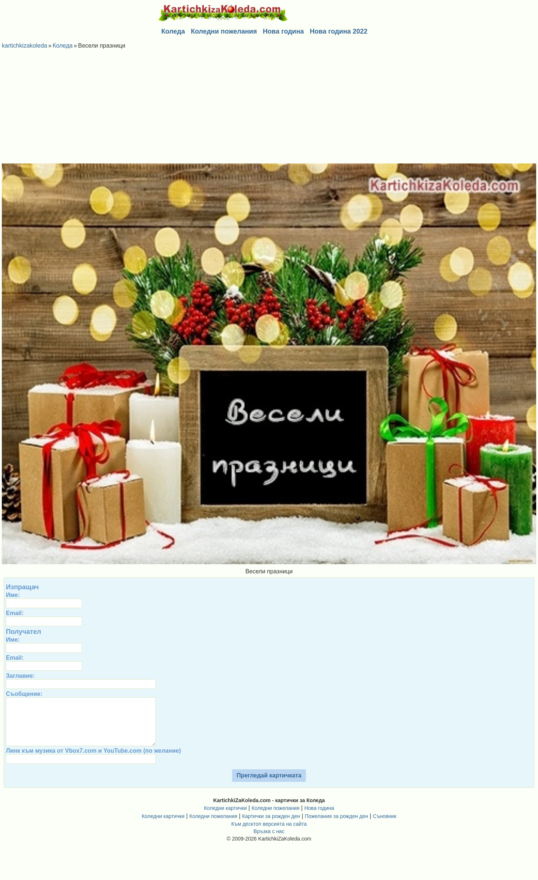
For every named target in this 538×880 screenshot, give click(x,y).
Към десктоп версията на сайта (269, 834)
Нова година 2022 (339, 31)
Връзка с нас (269, 842)
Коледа (173, 31)
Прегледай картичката (269, 786)
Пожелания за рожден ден (336, 826)
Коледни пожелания (224, 31)
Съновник (385, 826)
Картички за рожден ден (271, 826)
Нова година (283, 31)
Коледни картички (225, 818)
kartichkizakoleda (24, 45)
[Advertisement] (269, 108)
